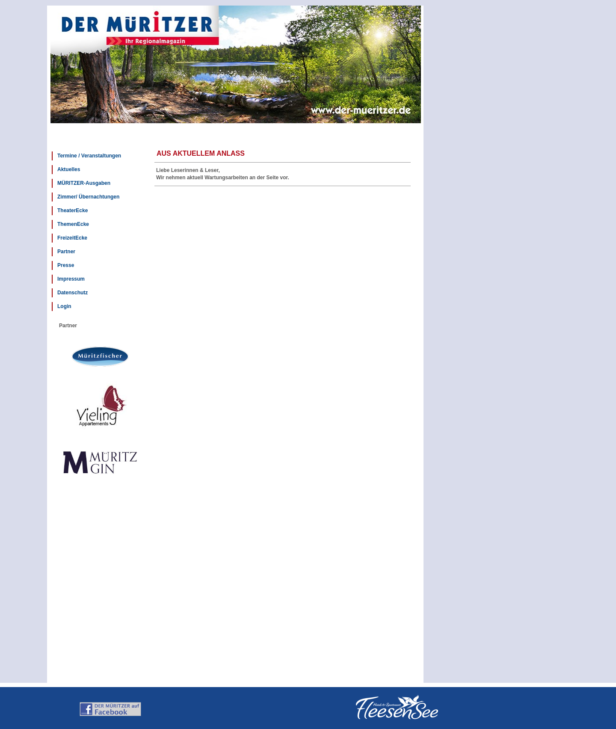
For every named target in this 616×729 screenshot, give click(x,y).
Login (64, 306)
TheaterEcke (72, 210)
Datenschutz (72, 293)
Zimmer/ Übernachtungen (88, 197)
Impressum (71, 279)
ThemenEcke (73, 224)
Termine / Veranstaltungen (89, 156)
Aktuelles (68, 169)
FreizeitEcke (72, 238)
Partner (66, 252)
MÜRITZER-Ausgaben (83, 183)
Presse (65, 265)
